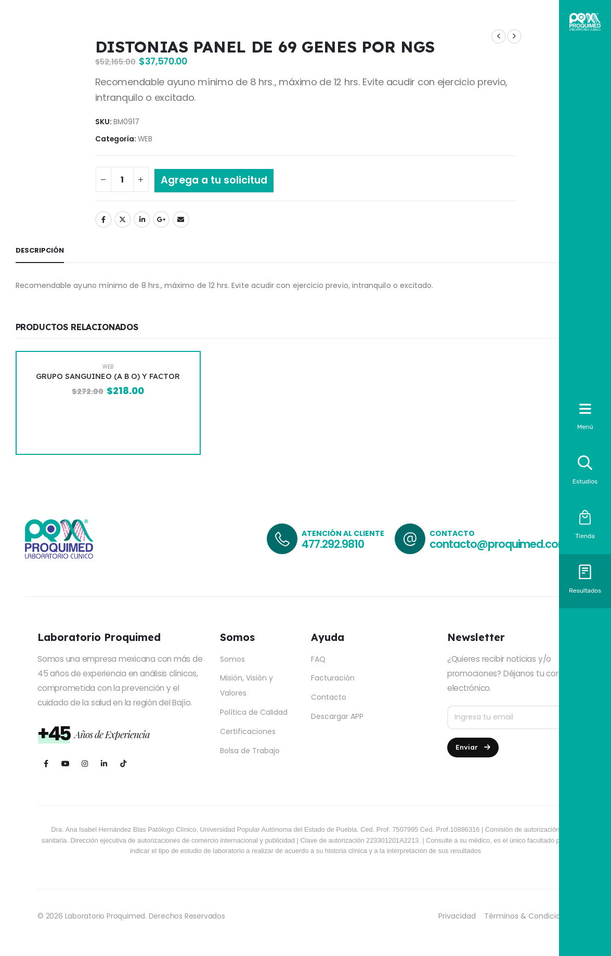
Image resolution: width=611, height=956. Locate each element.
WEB (145, 139)
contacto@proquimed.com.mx (508, 544)
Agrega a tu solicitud (214, 180)
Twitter (122, 219)
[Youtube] (65, 763)
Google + (161, 219)
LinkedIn (142, 219)
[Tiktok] (123, 763)
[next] (514, 36)
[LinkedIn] (103, 763)
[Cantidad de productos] (122, 179)
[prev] (498, 36)
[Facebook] (46, 763)
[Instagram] (84, 763)
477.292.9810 (332, 544)
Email (181, 219)
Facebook (103, 219)
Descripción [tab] (40, 250)
